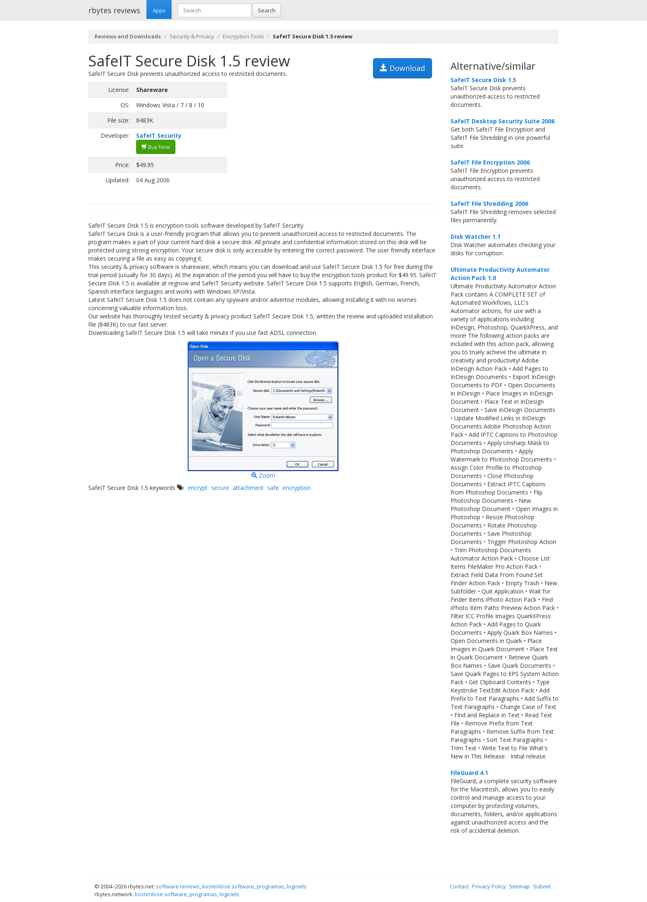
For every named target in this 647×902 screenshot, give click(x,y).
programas (270, 886)
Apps (159, 10)
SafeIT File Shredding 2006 (489, 203)
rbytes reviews (114, 10)
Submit (541, 886)
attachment (248, 488)
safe (273, 488)
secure (220, 488)
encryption (297, 488)
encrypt (198, 488)
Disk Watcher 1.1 (476, 236)
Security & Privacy (192, 36)
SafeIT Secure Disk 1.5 (483, 80)
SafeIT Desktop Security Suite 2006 (503, 121)
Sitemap (519, 886)
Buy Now (156, 147)
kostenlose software (228, 886)
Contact (459, 886)
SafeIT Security (159, 135)
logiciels (297, 886)
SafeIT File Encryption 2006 (490, 162)
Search (267, 10)
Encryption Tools (243, 36)
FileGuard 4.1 (469, 773)
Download (402, 68)
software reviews (178, 886)
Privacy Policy (489, 886)
